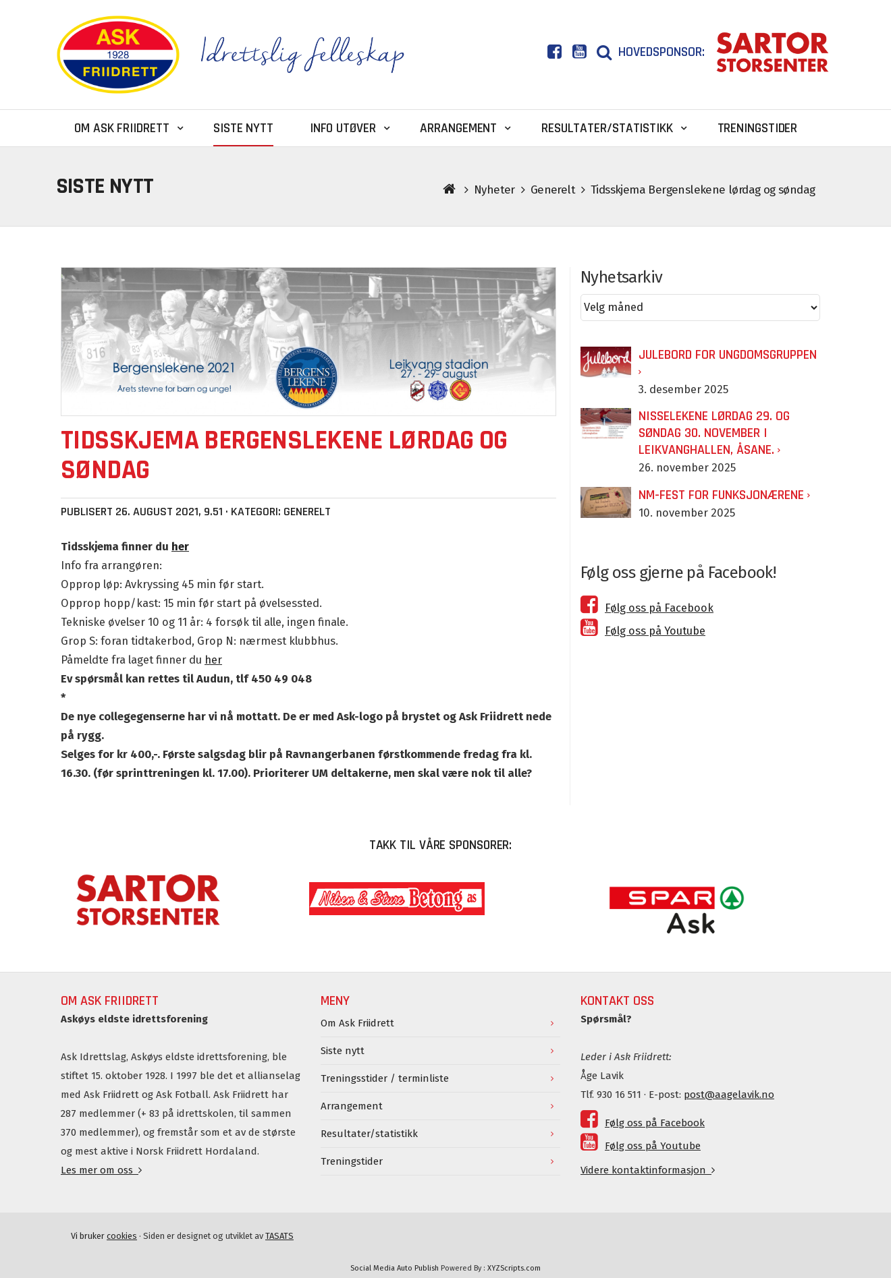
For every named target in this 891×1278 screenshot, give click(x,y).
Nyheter (494, 190)
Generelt (553, 190)
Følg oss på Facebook (646, 608)
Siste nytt (342, 1051)
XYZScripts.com (514, 1268)
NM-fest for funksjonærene (721, 495)
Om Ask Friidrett (357, 1023)
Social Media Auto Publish (394, 1268)
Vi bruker (104, 1236)
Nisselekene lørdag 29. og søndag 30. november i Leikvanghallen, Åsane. (714, 433)
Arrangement (352, 1106)
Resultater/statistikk (369, 1134)
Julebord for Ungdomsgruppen (728, 355)
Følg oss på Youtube (642, 631)
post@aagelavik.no (729, 1094)
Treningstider (352, 1161)
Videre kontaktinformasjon (647, 1170)
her (213, 659)
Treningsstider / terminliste (385, 1078)
